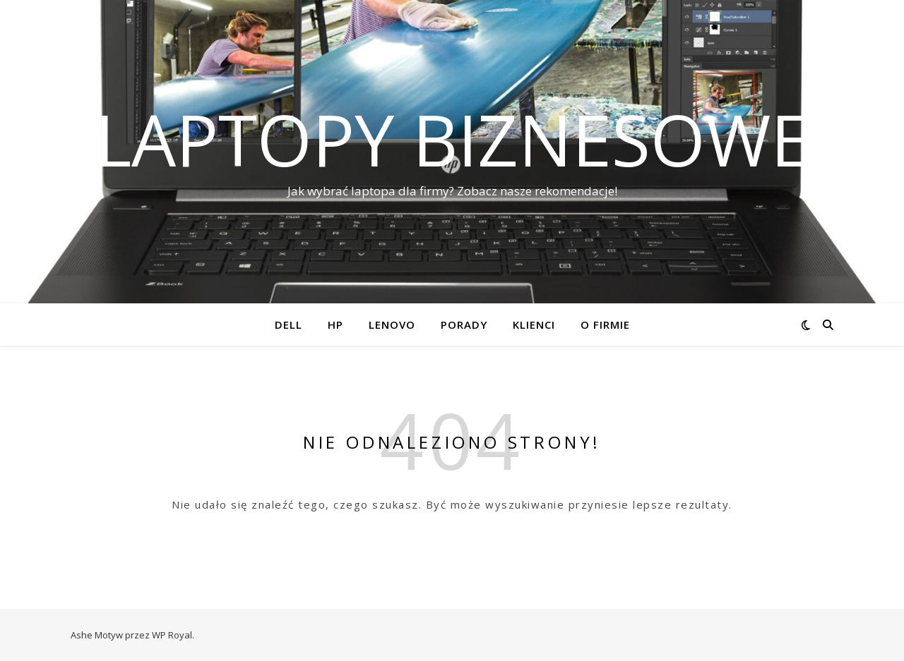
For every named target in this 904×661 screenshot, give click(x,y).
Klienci (534, 324)
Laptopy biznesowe (452, 139)
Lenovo (392, 324)
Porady (464, 324)
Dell (288, 324)
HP (335, 324)
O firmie (605, 324)
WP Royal (172, 635)
